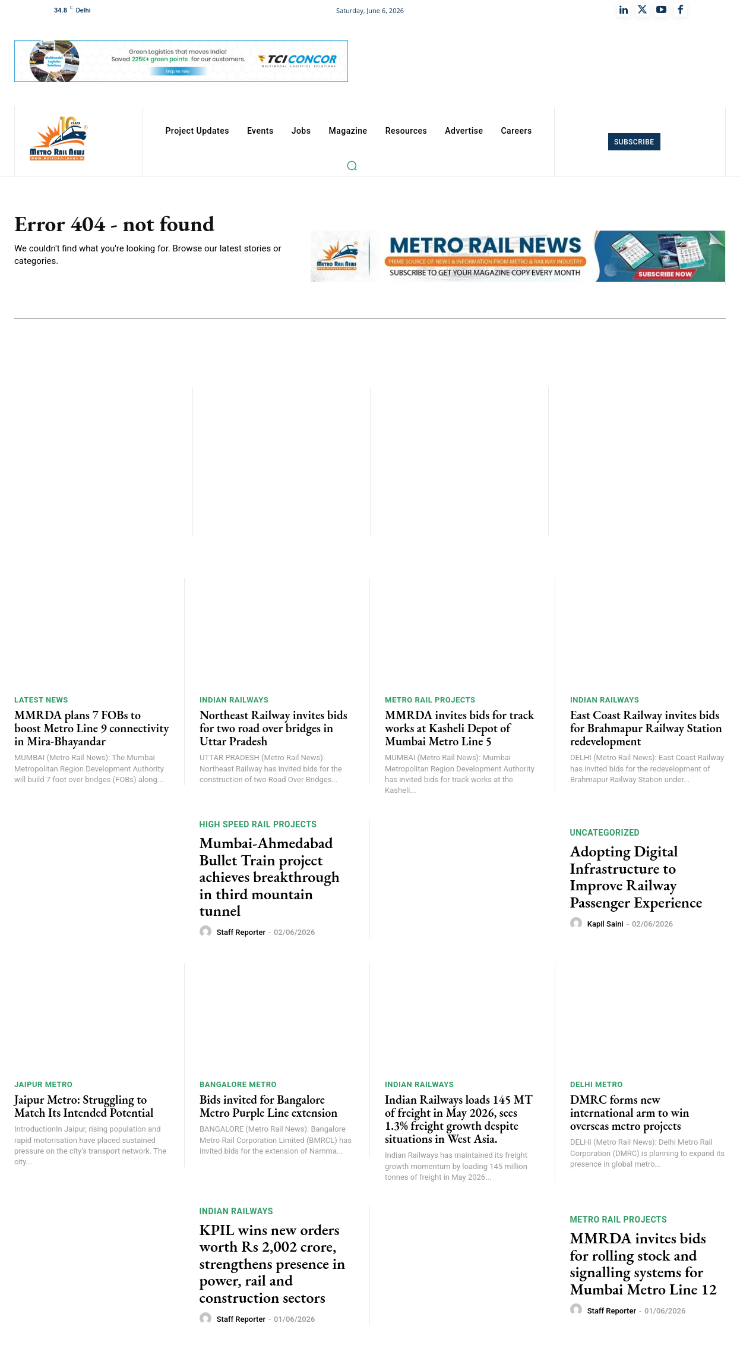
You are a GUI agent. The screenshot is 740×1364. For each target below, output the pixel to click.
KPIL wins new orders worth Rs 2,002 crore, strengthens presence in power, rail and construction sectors (273, 1267)
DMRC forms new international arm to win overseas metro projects (630, 1115)
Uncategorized (605, 835)
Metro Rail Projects (430, 703)
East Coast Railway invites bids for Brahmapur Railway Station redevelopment (646, 731)
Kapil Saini (605, 926)
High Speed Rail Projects (258, 827)
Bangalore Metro (238, 1087)
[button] (351, 165)
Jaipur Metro (43, 1087)
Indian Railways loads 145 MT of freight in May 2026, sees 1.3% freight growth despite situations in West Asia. (459, 1122)
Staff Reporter (241, 935)
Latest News (41, 703)
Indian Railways (234, 703)
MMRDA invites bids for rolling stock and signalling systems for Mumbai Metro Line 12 (643, 1266)
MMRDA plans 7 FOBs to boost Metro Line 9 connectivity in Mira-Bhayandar (91, 731)
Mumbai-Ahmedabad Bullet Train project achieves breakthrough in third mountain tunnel (270, 880)
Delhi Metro (596, 1087)
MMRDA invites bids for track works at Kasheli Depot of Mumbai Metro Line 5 (459, 731)
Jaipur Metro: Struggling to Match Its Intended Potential (83, 1109)
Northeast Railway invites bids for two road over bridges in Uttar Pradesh (273, 731)
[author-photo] (207, 934)
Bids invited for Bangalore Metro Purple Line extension (268, 1109)
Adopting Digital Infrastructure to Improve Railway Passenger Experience (636, 879)
